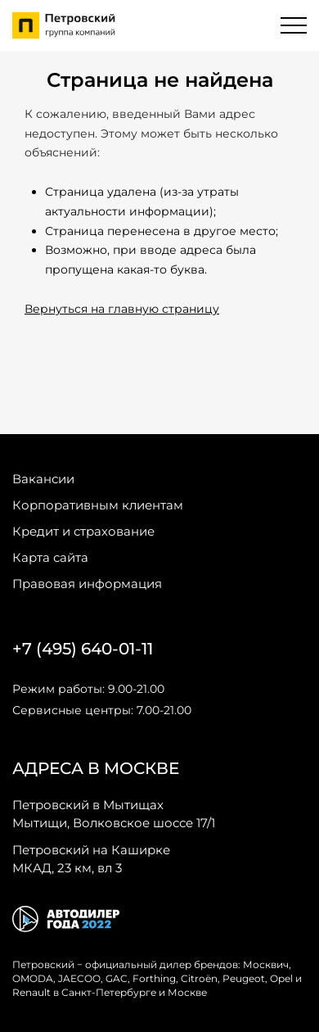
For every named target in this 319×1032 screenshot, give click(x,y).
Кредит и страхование (83, 531)
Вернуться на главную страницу (122, 308)
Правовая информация (87, 583)
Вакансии (43, 479)
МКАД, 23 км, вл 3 (91, 858)
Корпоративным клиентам (97, 505)
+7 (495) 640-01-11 (82, 649)
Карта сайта (50, 557)
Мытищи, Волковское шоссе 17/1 (113, 813)
